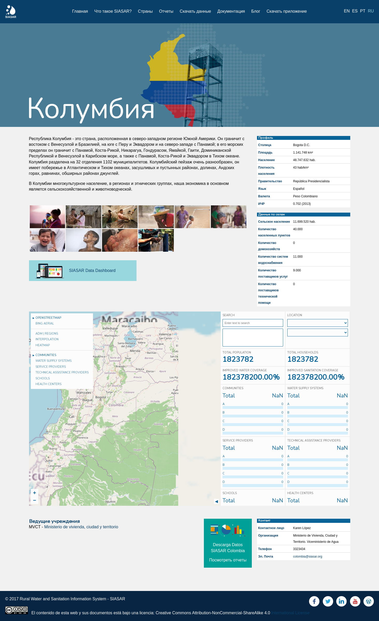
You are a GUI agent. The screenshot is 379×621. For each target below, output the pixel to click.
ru (371, 11)
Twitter (328, 602)
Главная (80, 11)
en (347, 11)
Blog (368, 602)
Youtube (355, 602)
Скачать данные (195, 11)
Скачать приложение (287, 11)
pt (362, 11)
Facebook (314, 602)
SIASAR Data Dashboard (92, 270)
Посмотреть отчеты (227, 560)
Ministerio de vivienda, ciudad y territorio (81, 527)
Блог (255, 11)
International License (290, 613)
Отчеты (166, 11)
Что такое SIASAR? (113, 11)
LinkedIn (341, 602)
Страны (145, 11)
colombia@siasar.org (307, 556)
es (354, 11)
